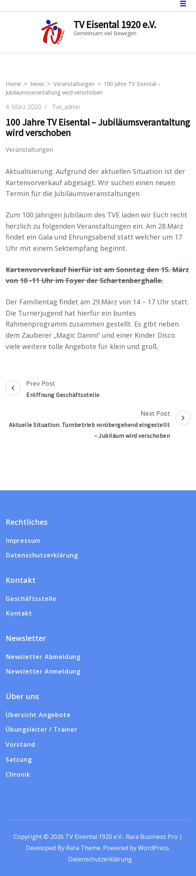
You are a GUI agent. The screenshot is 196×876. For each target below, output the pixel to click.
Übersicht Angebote (38, 715)
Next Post (98, 425)
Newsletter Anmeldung (43, 671)
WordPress (153, 848)
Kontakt (19, 613)
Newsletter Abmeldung (43, 657)
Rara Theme (83, 848)
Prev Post (53, 389)
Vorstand (20, 744)
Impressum (23, 540)
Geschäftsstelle (31, 598)
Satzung (19, 759)
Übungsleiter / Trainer (42, 729)
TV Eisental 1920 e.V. (114, 24)
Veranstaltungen (29, 149)
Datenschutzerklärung (42, 555)
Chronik (18, 774)
